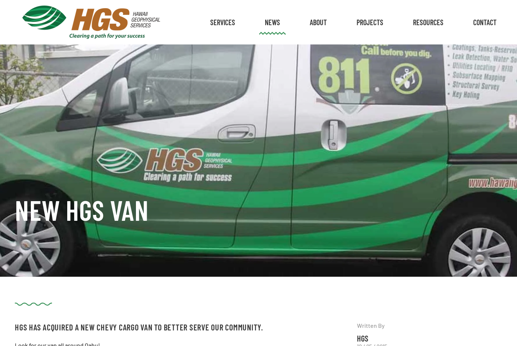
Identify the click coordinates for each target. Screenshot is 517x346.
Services (222, 22)
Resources (428, 22)
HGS (362, 338)
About (318, 22)
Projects (370, 22)
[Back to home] (91, 22)
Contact (485, 22)
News (272, 22)
